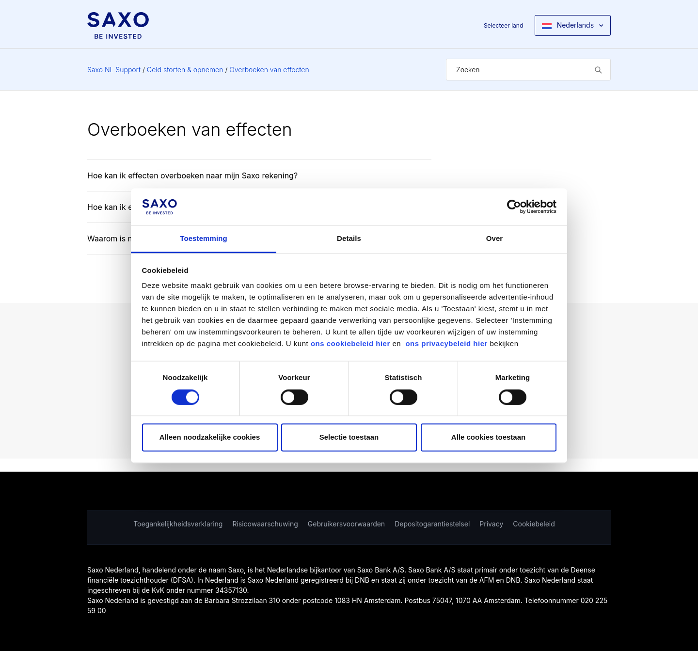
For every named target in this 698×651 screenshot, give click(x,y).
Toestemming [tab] (203, 239)
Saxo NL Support (114, 69)
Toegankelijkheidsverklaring (177, 524)
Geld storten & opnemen (185, 69)
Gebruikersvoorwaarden (346, 524)
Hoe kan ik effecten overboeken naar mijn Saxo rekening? (192, 175)
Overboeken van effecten (269, 69)
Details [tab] (349, 239)
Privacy (491, 524)
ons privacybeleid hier (447, 344)
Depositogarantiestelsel (432, 524)
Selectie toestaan (349, 437)
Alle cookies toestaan (488, 437)
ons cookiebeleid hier (352, 344)
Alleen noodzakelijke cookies (209, 437)
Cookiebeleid (534, 524)
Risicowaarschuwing (265, 524)
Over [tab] (494, 239)
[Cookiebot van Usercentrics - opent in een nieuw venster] (514, 206)
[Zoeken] (528, 69)
